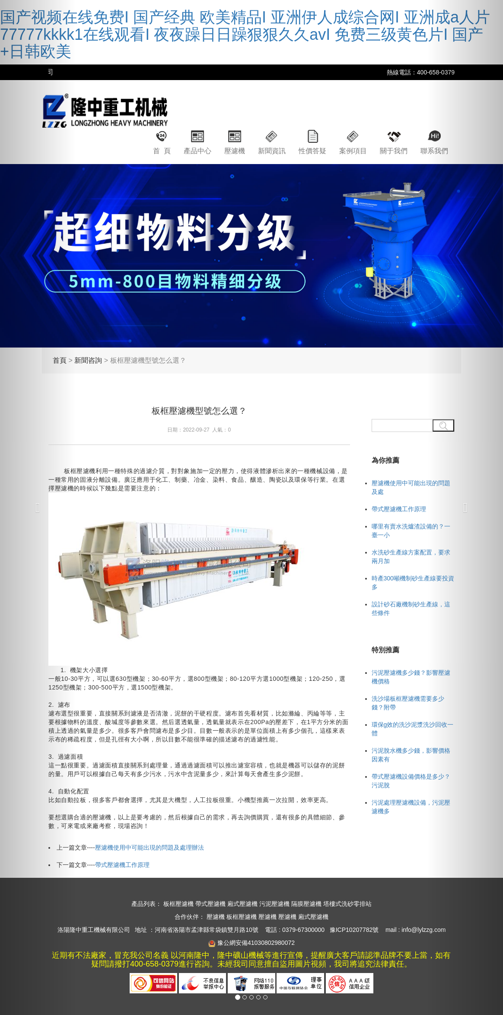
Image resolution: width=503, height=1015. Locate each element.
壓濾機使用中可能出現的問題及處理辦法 (149, 847)
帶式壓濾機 (210, 903)
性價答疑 (312, 151)
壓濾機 (234, 151)
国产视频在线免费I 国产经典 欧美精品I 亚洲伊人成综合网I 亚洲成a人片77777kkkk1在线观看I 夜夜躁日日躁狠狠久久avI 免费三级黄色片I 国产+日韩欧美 (245, 34)
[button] (38, 507)
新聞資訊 (272, 151)
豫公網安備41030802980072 (256, 942)
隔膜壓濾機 (306, 903)
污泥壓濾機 (274, 903)
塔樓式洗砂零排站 (347, 903)
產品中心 (197, 151)
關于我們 (393, 151)
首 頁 (162, 151)
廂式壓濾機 (242, 903)
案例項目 (353, 151)
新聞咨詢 (88, 360)
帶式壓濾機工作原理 (122, 864)
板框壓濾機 (178, 903)
